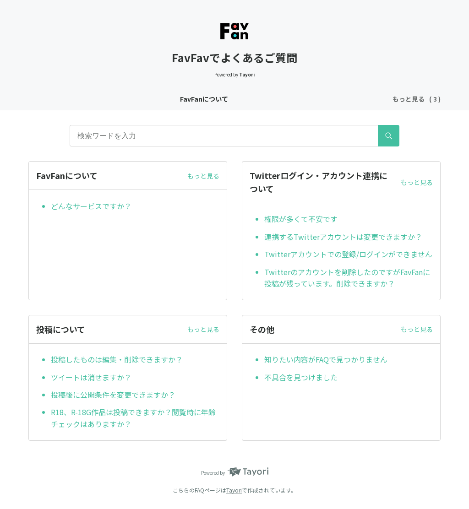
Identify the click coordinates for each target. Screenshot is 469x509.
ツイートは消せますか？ (91, 377)
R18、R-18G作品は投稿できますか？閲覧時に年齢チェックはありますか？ (133, 417)
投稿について (313, 98)
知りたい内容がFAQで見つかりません (325, 359)
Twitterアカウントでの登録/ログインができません (348, 254)
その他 (354, 98)
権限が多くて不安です (301, 218)
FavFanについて (117, 98)
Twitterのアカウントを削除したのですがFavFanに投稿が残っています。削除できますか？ (347, 277)
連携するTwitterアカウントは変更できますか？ (343, 236)
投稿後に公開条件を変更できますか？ (113, 394)
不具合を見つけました (301, 377)
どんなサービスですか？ (91, 205)
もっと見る (203, 175)
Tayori (234, 490)
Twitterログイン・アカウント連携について (217, 98)
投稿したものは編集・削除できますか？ (117, 359)
